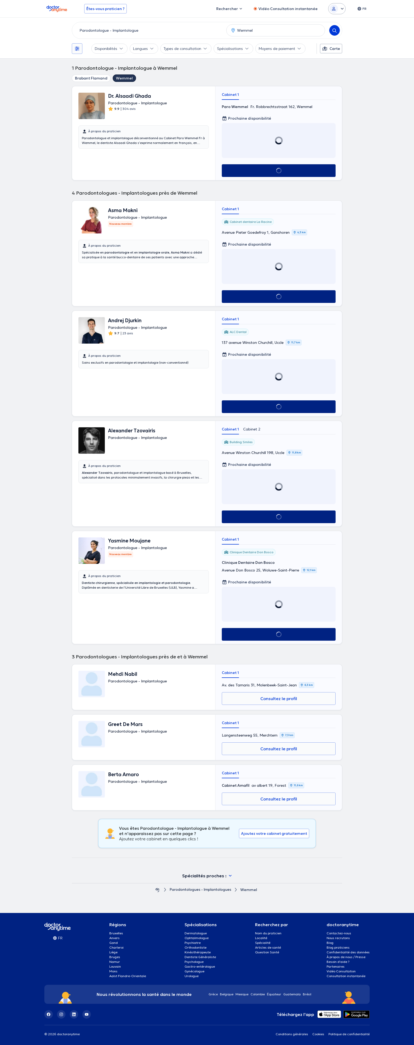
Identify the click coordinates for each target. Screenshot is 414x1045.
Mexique (242, 994)
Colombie (258, 994)
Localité (261, 938)
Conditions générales (292, 1034)
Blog (330, 943)
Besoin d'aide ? (338, 962)
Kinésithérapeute (198, 952)
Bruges (114, 957)
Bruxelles (116, 933)
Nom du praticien (268, 933)
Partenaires (336, 966)
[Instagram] (61, 1014)
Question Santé (267, 952)
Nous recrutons (338, 938)
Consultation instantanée (346, 976)
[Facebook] (48, 1014)
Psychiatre (193, 943)
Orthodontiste (195, 947)
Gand (113, 943)
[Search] (334, 30)
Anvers (114, 938)
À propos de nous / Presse (346, 957)
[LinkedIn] (74, 1014)
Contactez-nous (339, 933)
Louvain (115, 966)
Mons (113, 971)
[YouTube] (86, 1014)
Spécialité (262, 943)
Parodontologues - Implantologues (200, 890)
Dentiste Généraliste (200, 957)
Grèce (213, 994)
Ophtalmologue (197, 938)
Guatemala (292, 994)
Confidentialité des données (348, 952)
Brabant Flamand (91, 78)
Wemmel (124, 78)
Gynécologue (194, 971)
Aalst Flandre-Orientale (127, 976)
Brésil (307, 994)
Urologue (192, 976)
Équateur (274, 994)
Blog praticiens (338, 947)
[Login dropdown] (337, 8)
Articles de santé (268, 947)
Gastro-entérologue (200, 966)
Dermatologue (196, 933)
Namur (114, 962)
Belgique (226, 994)
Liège (113, 952)
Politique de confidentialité (349, 1034)
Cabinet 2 (251, 429)
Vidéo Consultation (341, 971)
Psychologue (194, 962)
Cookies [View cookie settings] (318, 1034)
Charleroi (116, 947)
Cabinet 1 (230, 94)
